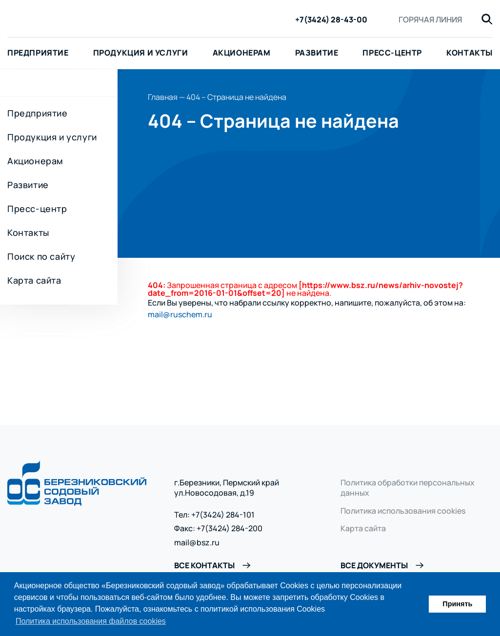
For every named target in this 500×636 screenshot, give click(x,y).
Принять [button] (457, 604)
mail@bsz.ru (197, 543)
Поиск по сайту (41, 256)
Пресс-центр (392, 52)
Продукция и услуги (140, 52)
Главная (163, 97)
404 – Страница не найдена (236, 97)
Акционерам (242, 52)
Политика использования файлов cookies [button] (91, 621)
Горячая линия (430, 19)
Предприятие (37, 113)
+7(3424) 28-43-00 (331, 20)
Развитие (317, 52)
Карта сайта (34, 280)
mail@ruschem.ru (180, 314)
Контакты (28, 232)
